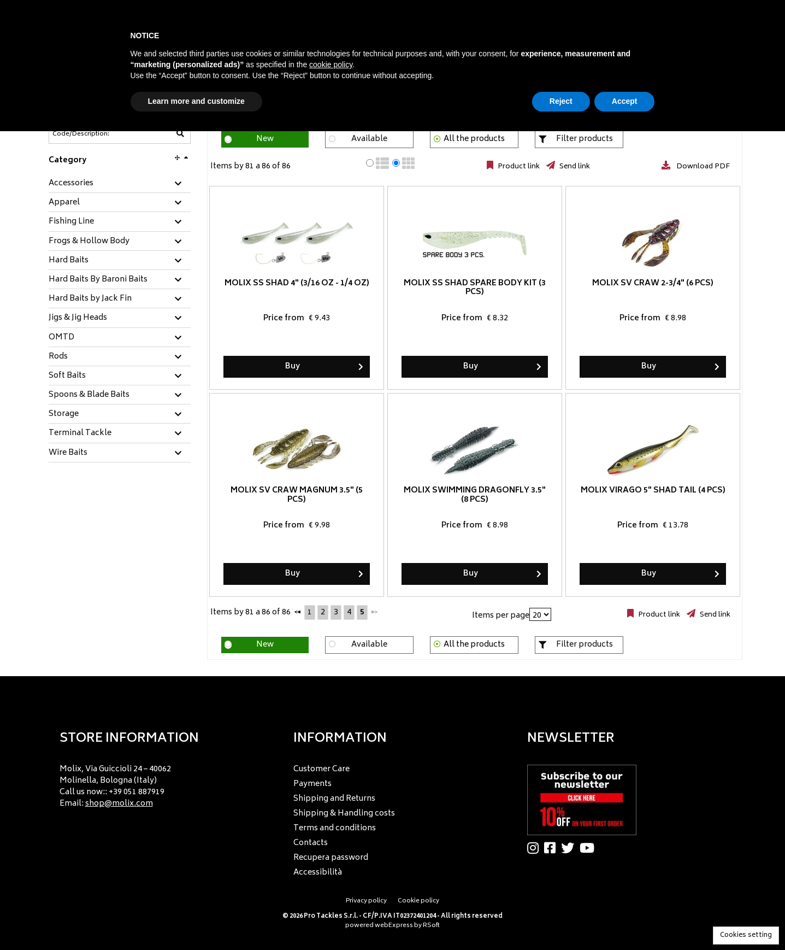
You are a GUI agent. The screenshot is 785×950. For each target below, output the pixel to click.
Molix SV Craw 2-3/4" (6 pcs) (652, 283)
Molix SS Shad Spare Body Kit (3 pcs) (475, 288)
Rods (58, 357)
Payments (312, 784)
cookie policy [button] (330, 64)
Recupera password (330, 858)
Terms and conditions (334, 828)
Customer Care (321, 769)
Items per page (500, 616)
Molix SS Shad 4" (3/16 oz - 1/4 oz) (296, 283)
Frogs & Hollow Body (89, 242)
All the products (474, 139)
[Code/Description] (93, 133)
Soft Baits (67, 376)
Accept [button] (625, 101)
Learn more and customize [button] (196, 101)
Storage (64, 414)
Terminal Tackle (80, 433)
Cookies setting (746, 935)
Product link (518, 167)
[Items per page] (540, 614)
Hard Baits (68, 261)
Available (369, 139)
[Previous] (297, 611)
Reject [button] (561, 101)
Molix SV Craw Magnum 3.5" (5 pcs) (297, 495)
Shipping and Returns (334, 799)
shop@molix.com (119, 804)
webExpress (394, 925)
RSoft (431, 925)
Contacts (310, 843)
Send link (574, 167)
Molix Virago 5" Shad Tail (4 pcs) (652, 490)
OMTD (61, 338)
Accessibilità (317, 872)
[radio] (370, 163)
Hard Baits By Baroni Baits (98, 280)
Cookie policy (418, 901)
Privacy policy (366, 901)
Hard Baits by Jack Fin (90, 299)
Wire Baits (68, 453)
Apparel (64, 203)
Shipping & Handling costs (344, 813)
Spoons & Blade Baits (89, 395)
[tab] (120, 184)
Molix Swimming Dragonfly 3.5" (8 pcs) (475, 495)
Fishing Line (71, 222)
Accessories (71, 184)
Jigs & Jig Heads (78, 318)
